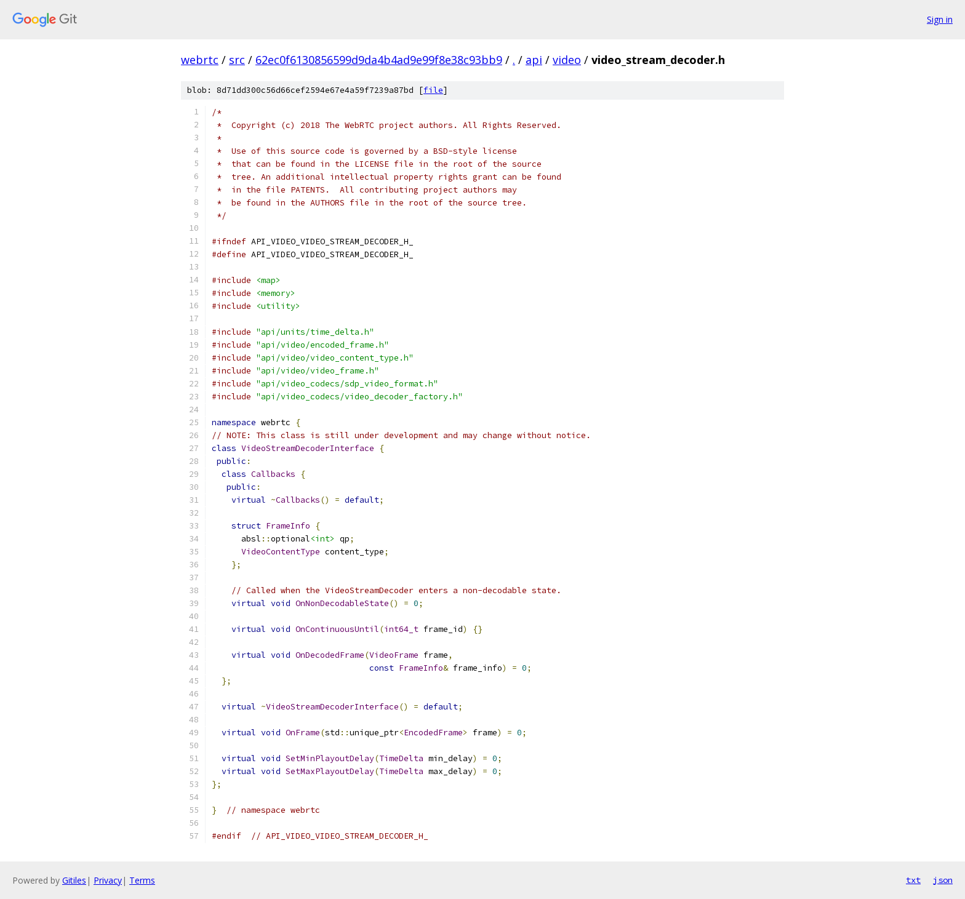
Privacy (108, 880)
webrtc (199, 59)
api (534, 59)
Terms (142, 880)
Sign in (940, 19)
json (943, 879)
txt (913, 879)
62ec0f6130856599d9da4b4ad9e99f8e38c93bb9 (378, 59)
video (567, 59)
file (433, 90)
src (237, 59)
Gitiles (74, 880)
